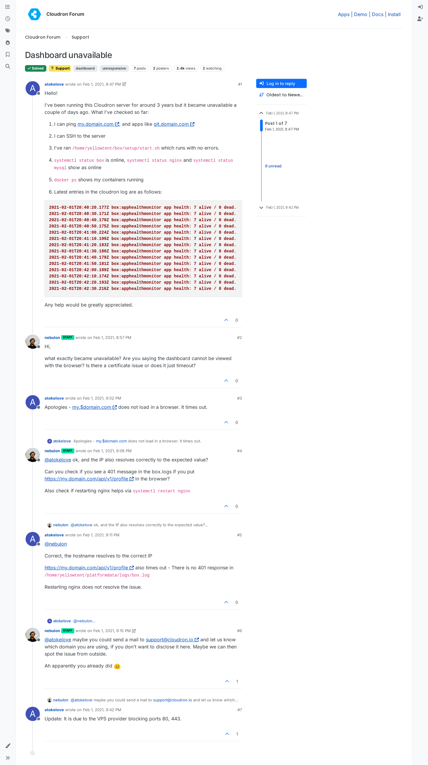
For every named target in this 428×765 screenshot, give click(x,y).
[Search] (7, 66)
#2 (239, 337)
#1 (240, 84)
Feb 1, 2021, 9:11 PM (101, 534)
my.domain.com (98, 124)
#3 (239, 398)
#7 (239, 709)
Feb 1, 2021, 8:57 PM (112, 337)
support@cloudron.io (172, 640)
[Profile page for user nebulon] (33, 341)
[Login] (420, 7)
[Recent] (7, 19)
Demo (360, 14)
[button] (7, 746)
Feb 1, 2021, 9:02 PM (102, 398)
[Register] (420, 19)
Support (60, 68)
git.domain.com (174, 124)
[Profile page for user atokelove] (33, 88)
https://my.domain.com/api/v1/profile (89, 479)
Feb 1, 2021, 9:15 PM (112, 630)
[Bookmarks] (7, 54)
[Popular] (7, 43)
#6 (239, 630)
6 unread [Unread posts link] (273, 166)
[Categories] (7, 7)
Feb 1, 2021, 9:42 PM (102, 709)
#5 (239, 534)
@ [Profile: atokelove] (58, 460)
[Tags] (7, 31)
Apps (344, 14)
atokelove (54, 84)
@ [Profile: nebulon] (56, 544)
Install (394, 14)
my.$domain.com (94, 407)
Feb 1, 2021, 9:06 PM (112, 450)
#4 (239, 450)
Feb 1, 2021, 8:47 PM (102, 84)
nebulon (52, 337)
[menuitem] (420, 7)
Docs (377, 14)
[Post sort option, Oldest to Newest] (281, 95)
